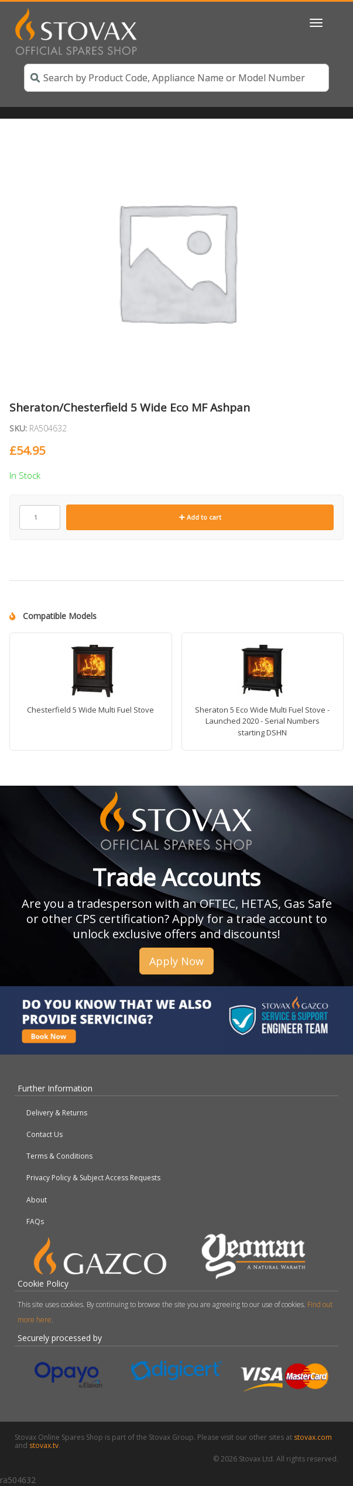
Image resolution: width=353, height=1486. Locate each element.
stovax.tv (44, 1445)
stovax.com (313, 1437)
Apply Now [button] (176, 961)
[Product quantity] (39, 517)
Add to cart (200, 517)
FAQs (35, 1221)
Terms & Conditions (59, 1156)
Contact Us (44, 1134)
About (36, 1200)
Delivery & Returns (56, 1113)
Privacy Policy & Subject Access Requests (93, 1178)
